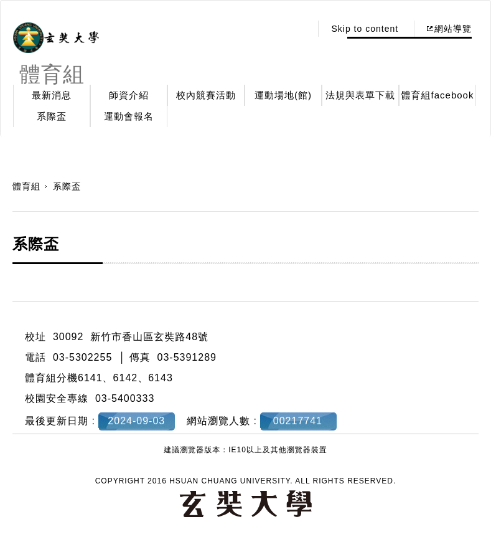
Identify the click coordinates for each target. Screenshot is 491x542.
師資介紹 (129, 95)
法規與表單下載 (360, 95)
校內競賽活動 (206, 95)
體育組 (26, 186)
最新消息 (52, 95)
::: (298, 29)
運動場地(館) (283, 95)
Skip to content (364, 29)
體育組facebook (437, 95)
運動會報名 (129, 116)
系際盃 (52, 116)
